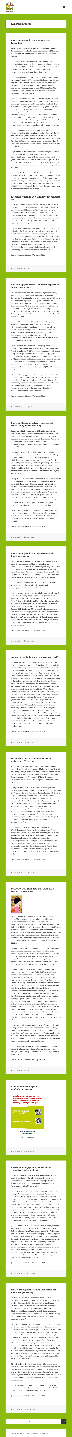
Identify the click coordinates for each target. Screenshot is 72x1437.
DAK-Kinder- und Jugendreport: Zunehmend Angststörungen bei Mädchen (31, 1168)
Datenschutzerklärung (18, 1433)
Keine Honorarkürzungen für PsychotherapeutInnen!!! (24, 1087)
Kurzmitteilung (17, 268)
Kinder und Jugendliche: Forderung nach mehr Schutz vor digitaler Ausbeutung (32, 424)
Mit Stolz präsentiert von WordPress (38, 1433)
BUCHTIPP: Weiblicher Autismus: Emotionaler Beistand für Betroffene (32, 890)
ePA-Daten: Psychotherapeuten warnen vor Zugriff (34, 657)
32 (42, 1420)
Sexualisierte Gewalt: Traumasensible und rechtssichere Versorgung (31, 759)
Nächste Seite (63, 1421)
